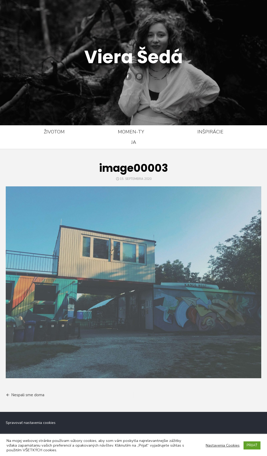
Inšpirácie (210, 132)
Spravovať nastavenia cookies (31, 422)
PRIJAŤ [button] (252, 445)
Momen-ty (131, 132)
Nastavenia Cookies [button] (223, 445)
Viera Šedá (133, 57)
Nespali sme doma (27, 395)
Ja (133, 142)
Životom (54, 132)
